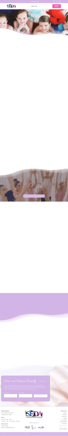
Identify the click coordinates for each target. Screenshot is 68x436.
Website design (49, 434)
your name (7, 393)
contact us (64, 423)
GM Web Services (63, 434)
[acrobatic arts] (41, 425)
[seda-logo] (11, 4)
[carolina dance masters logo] (34, 425)
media (65, 418)
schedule (64, 415)
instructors (64, 416)
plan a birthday (63, 422)
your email (22, 393)
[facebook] (57, 2)
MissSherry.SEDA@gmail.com (8, 427)
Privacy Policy (42, 434)
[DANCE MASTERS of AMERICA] (27, 425)
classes (65, 413)
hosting (55, 434)
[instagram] (54, 2)
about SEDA (64, 420)
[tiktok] (59, 2)
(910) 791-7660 (4, 426)
